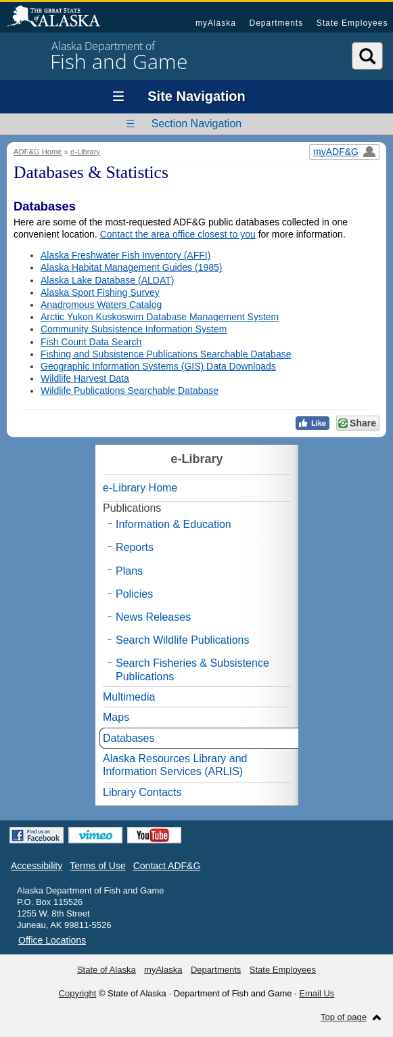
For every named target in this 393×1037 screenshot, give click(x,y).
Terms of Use (97, 865)
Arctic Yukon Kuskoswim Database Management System (160, 316)
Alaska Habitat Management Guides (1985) (131, 267)
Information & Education (173, 524)
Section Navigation (196, 123)
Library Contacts (142, 792)
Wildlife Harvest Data (85, 378)
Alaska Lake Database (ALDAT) (107, 280)
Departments (276, 23)
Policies (134, 594)
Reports (135, 547)
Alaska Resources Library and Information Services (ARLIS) (175, 765)
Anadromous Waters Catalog (101, 304)
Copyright (78, 993)
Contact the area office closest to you (178, 234)
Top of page (344, 1017)
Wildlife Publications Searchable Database (129, 390)
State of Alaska (60, 17)
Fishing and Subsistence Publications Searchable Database (166, 354)
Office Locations (52, 940)
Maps (116, 717)
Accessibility (36, 865)
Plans (129, 571)
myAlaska (215, 23)
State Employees (352, 23)
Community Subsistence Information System (134, 329)
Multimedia (129, 697)
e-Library (85, 152)
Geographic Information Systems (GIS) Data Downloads (158, 366)
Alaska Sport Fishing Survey (100, 292)
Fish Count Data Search (91, 341)
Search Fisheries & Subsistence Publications (192, 669)
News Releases (153, 617)
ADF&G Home (38, 152)
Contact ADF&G (167, 865)
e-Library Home (140, 487)
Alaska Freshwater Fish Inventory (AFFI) (125, 255)
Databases (129, 738)
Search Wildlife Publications (182, 640)
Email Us (316, 993)
